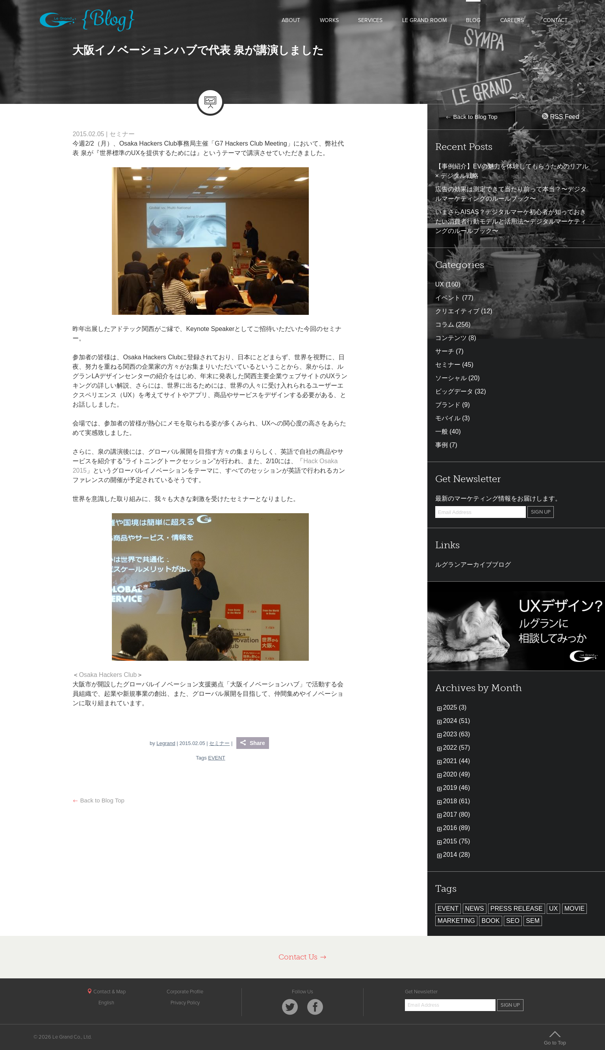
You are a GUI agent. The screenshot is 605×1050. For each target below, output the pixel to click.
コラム (444, 324)
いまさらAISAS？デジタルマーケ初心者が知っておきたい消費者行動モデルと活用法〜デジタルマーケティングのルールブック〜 (510, 221)
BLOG (473, 20)
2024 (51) (456, 720)
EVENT (216, 758)
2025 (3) (455, 707)
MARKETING (456, 920)
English (106, 1003)
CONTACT (555, 20)
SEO (513, 920)
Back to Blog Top (98, 800)
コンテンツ (451, 338)
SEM (533, 920)
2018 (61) (456, 801)
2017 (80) (456, 814)
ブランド (447, 404)
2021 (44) (456, 761)
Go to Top (555, 1037)
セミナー (122, 134)
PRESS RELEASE (516, 908)
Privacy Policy (185, 1003)
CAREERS (512, 20)
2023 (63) (456, 734)
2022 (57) (456, 747)
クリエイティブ (457, 311)
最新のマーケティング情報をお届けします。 (498, 498)
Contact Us (302, 956)
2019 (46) (456, 787)
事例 (441, 445)
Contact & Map (106, 992)
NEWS (474, 908)
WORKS (329, 20)
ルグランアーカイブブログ (473, 564)
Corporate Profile (185, 992)
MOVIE (574, 908)
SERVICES (370, 20)
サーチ (444, 351)
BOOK (490, 920)
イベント (447, 297)
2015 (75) (456, 841)
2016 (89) (456, 827)
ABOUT (291, 20)
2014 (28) (456, 854)
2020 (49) (456, 774)
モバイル (447, 418)
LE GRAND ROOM (424, 20)
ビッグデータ (454, 391)
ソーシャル (451, 378)
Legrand (165, 743)
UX (439, 284)
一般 (441, 431)
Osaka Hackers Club (108, 674)
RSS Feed (560, 116)
